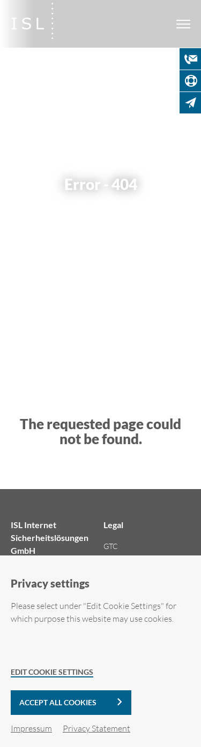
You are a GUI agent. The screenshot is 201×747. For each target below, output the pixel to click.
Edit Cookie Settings (52, 671)
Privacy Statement (96, 728)
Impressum (31, 728)
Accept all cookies (57, 702)
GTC (110, 546)
